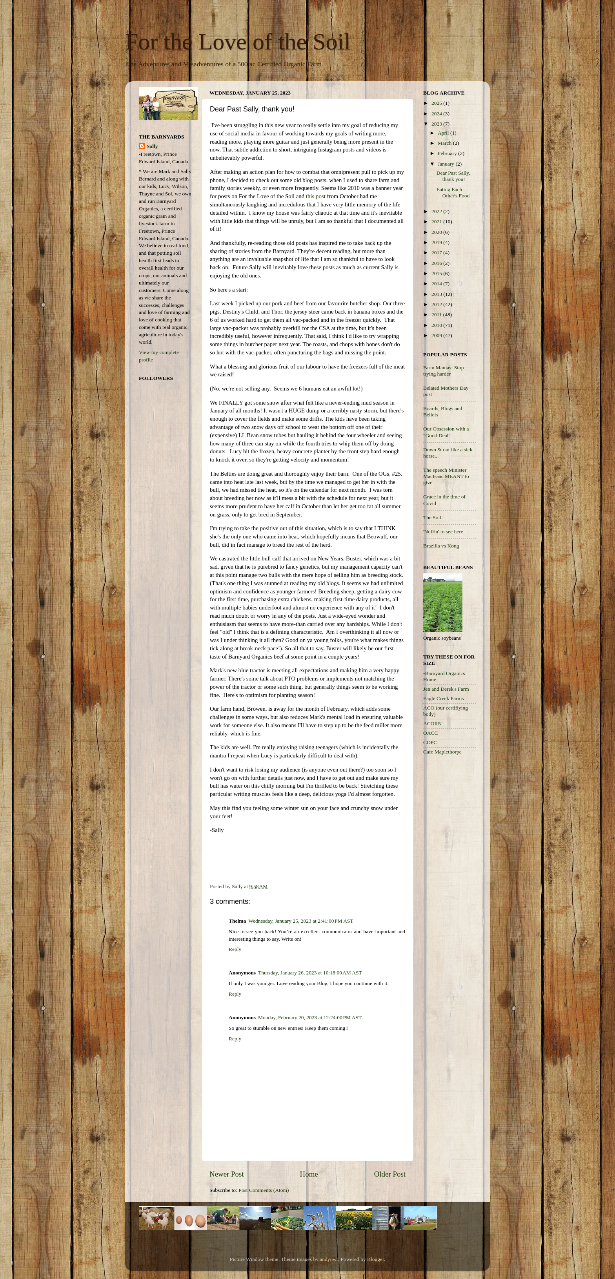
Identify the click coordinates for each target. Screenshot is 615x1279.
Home (309, 1174)
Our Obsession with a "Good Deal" (446, 432)
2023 (437, 124)
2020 (437, 232)
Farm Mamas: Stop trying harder (443, 371)
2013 (437, 294)
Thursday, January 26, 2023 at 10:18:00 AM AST (310, 973)
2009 (437, 335)
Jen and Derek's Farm (446, 689)
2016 (437, 263)
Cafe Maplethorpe (442, 752)
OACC (430, 733)
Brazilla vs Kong (441, 546)
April (444, 133)
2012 (437, 304)
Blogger (375, 1259)
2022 (437, 211)
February (448, 153)
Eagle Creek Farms (443, 698)
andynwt (329, 1259)
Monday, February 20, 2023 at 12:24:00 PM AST (310, 1017)
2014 (437, 283)
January (446, 164)
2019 (437, 242)
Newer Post (226, 1174)
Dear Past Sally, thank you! (453, 176)
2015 (437, 273)
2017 (437, 252)
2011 (437, 314)
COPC (430, 742)
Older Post (390, 1174)
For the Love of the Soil (238, 42)
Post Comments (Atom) (263, 1190)
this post (316, 196)
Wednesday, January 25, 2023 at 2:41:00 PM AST (300, 921)
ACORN (432, 723)
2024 (437, 114)
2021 (437, 221)
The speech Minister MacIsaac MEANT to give (446, 476)
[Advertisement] (454, 885)
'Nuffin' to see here (443, 532)
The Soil (432, 517)
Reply (235, 949)
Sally (152, 146)
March (445, 143)
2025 (437, 103)
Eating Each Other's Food (453, 192)
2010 (437, 325)
